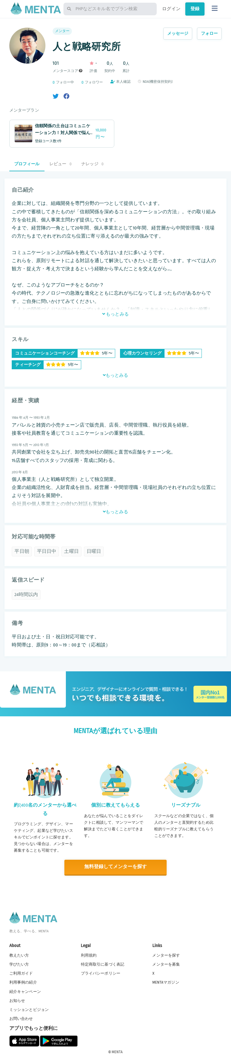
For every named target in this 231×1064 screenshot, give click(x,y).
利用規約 (89, 955)
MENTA (117, 1052)
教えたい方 (19, 955)
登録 (194, 8)
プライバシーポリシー (101, 973)
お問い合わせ (21, 1018)
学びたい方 (19, 964)
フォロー (209, 33)
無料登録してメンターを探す (115, 866)
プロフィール (27, 164)
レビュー (60, 164)
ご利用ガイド (21, 973)
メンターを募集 (166, 964)
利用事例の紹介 (23, 982)
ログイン (171, 8)
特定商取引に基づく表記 (103, 964)
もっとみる (115, 314)
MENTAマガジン (165, 982)
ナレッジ (92, 164)
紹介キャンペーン (25, 991)
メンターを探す (166, 955)
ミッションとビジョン (29, 1009)
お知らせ (17, 1000)
